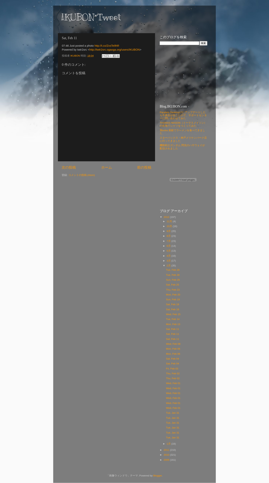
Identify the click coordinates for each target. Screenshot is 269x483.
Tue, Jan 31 (172, 412)
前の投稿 (144, 167)
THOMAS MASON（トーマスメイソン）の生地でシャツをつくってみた (183, 124)
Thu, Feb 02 (173, 373)
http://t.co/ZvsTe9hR (107, 45)
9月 (169, 231)
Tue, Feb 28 (173, 269)
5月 (169, 250)
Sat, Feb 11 (172, 329)
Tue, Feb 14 (173, 319)
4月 (169, 255)
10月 (170, 226)
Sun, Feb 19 (173, 299)
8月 (169, 236)
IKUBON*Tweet (91, 17)
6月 (169, 245)
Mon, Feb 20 (173, 294)
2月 (169, 265)
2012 (167, 217)
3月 (169, 260)
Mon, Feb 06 (173, 348)
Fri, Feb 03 (172, 368)
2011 (167, 450)
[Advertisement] (183, 74)
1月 (169, 443)
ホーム (106, 167)
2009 (167, 459)
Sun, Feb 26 (173, 279)
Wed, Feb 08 (173, 343)
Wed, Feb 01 (173, 383)
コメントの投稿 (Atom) (81, 175)
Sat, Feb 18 (172, 304)
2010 (167, 454)
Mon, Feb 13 (173, 324)
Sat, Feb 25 (172, 284)
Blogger (157, 475)
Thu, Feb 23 (173, 289)
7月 (169, 241)
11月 (170, 221)
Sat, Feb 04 (172, 358)
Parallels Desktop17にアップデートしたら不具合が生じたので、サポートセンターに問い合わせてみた (183, 115)
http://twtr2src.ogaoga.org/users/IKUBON (114, 49)
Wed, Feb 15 (173, 314)
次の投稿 (69, 167)
